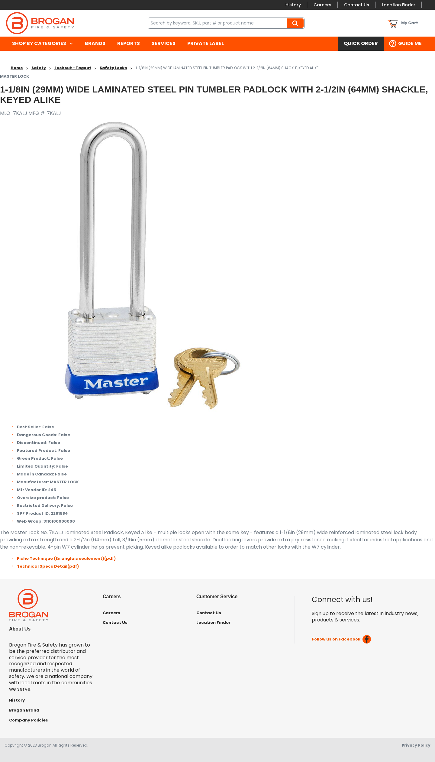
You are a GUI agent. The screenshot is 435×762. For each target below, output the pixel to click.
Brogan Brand (24, 710)
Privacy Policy (416, 745)
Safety (38, 67)
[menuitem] (42, 44)
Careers (322, 5)
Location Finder (398, 5)
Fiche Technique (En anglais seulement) (66, 558)
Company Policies (28, 720)
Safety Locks (113, 67)
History (293, 5)
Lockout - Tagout (72, 67)
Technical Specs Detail (48, 566)
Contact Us (356, 5)
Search (296, 23)
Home (17, 67)
